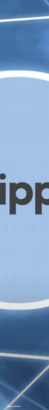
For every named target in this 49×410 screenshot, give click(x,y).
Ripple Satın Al (14, 406)
